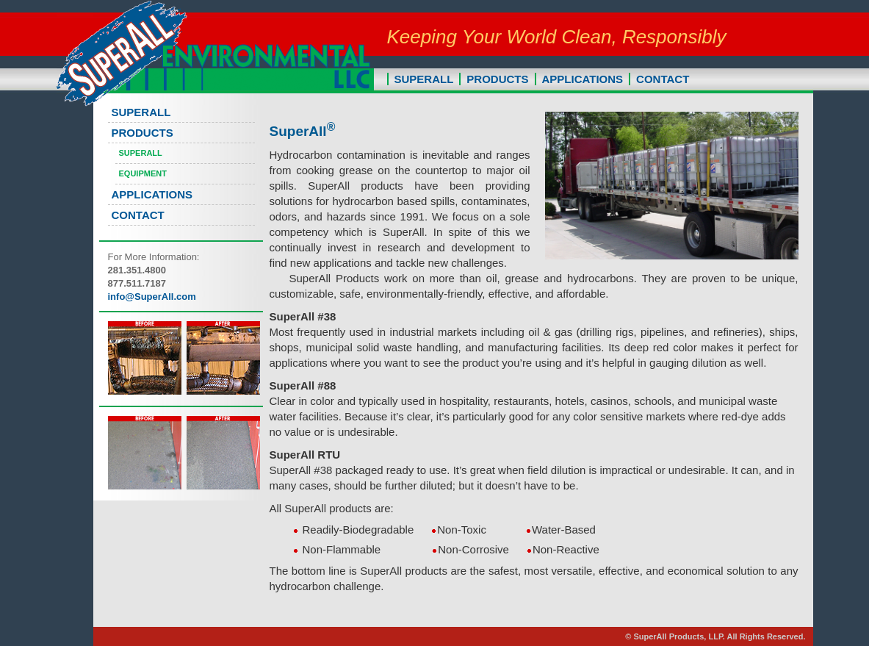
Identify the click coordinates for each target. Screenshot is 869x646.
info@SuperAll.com (152, 296)
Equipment (143, 173)
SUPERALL (424, 79)
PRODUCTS (497, 79)
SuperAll (140, 152)
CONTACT (662, 79)
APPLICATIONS (583, 79)
